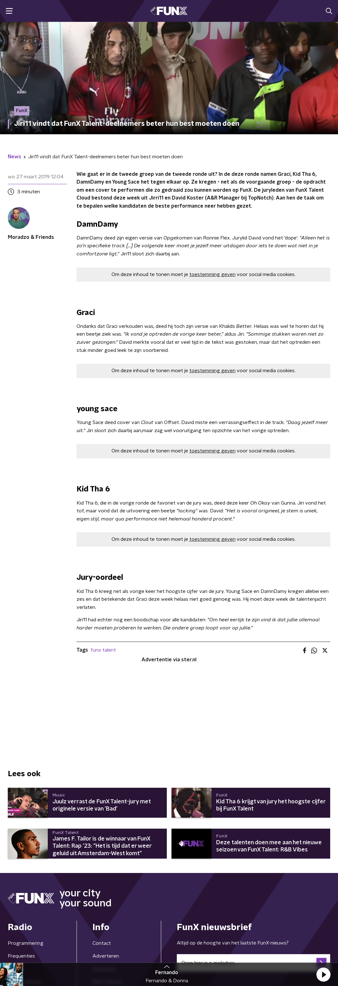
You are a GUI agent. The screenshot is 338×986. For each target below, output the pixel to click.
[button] (323, 974)
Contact (101, 943)
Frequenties (21, 956)
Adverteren (105, 956)
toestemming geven (212, 274)
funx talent (103, 650)
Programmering (25, 943)
